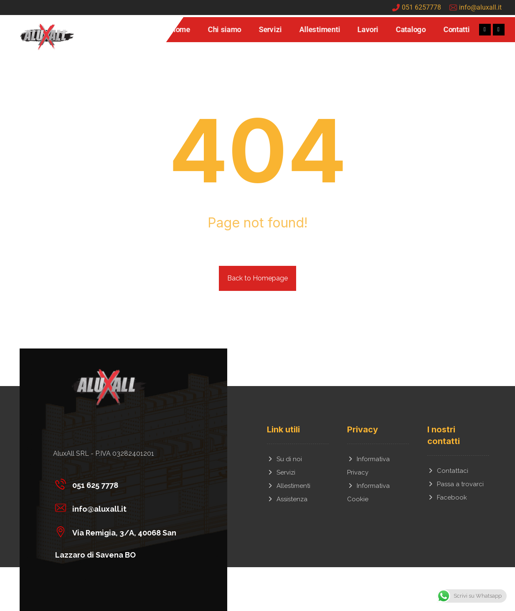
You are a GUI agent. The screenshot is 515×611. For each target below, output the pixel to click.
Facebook (447, 497)
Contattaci (447, 471)
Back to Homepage (257, 278)
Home (180, 29)
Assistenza (287, 499)
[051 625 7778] (120, 484)
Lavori (368, 29)
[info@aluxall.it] (120, 507)
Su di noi (284, 459)
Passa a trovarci (455, 484)
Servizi (270, 29)
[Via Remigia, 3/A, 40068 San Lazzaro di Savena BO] (120, 531)
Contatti (456, 29)
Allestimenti (319, 29)
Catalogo (411, 29)
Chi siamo (224, 29)
